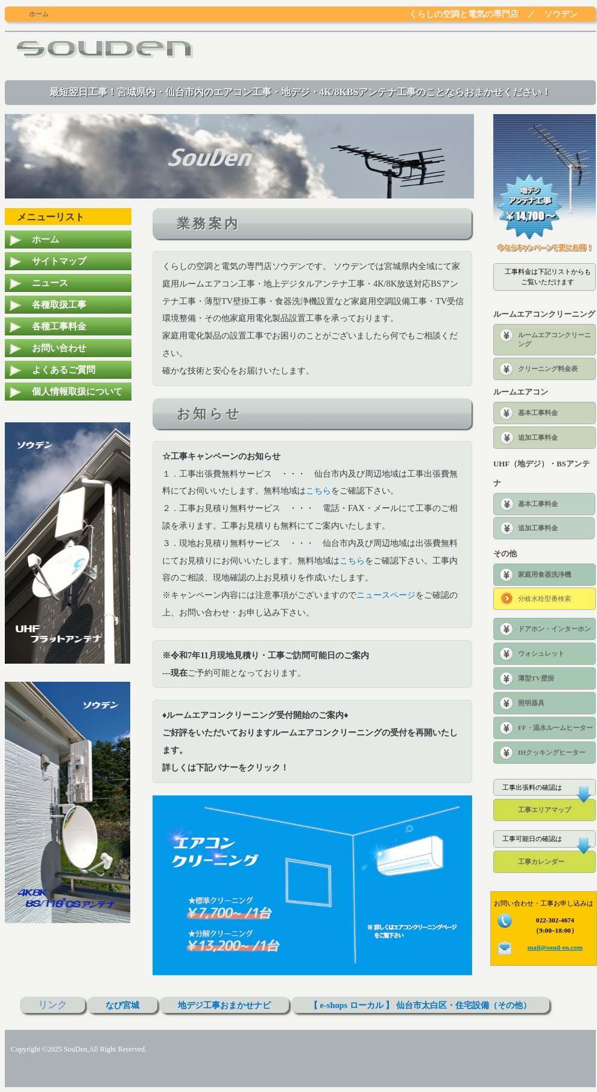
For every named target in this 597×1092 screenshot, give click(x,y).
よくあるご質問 (63, 369)
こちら (318, 490)
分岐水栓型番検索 (544, 598)
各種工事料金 (59, 326)
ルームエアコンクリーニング (554, 339)
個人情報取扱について (77, 391)
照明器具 (531, 702)
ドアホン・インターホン (554, 628)
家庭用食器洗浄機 (544, 574)
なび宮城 (122, 1005)
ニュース (50, 283)
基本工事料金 (538, 412)
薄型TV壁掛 (536, 678)
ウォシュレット (541, 653)
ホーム (45, 239)
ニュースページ (385, 595)
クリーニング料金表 (548, 368)
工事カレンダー (541, 861)
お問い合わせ (59, 348)
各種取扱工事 (59, 304)
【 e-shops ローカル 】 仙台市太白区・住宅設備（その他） (420, 1005)
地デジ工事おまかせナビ (224, 1005)
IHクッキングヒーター (552, 752)
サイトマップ (59, 261)
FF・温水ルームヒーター (555, 727)
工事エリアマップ (544, 809)
